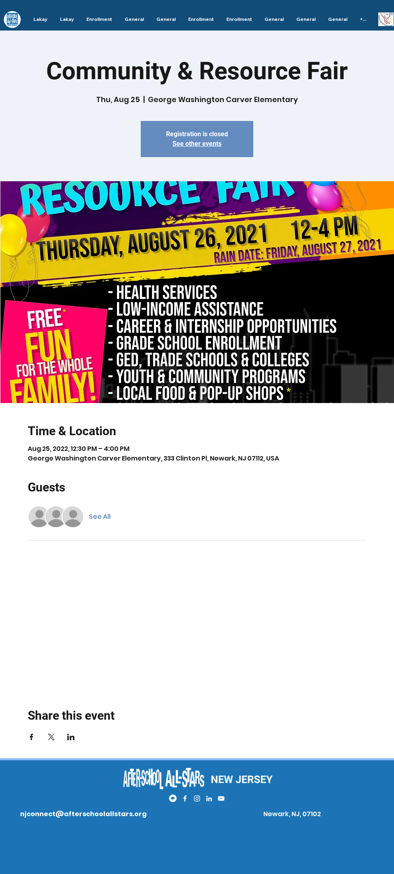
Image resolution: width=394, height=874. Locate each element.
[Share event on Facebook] (31, 737)
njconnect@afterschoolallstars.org (83, 814)
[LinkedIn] (209, 798)
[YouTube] (221, 798)
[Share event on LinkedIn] (71, 737)
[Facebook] (185, 798)
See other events (197, 143)
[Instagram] (197, 798)
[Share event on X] (51, 737)
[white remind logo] (173, 798)
